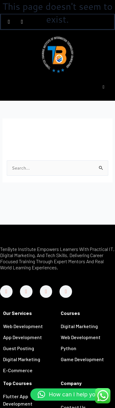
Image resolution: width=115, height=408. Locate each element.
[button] (69, 394)
